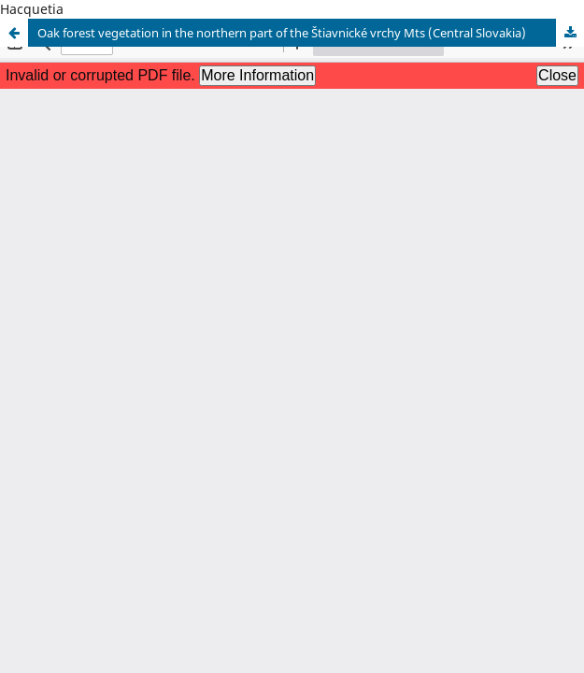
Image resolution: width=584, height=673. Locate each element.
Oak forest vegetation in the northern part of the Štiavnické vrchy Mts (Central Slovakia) (281, 32)
